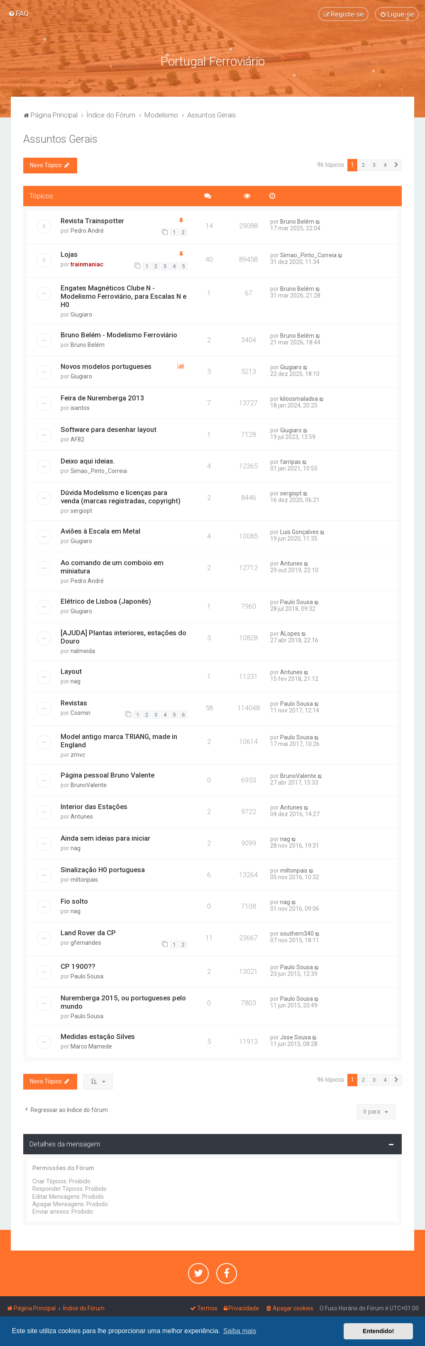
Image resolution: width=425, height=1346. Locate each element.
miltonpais (84, 879)
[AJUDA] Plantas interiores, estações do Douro (123, 636)
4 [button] (384, 164)
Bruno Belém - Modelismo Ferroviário (119, 335)
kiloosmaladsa (299, 398)
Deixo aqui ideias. (88, 460)
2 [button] (363, 164)
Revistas (74, 702)
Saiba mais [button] (239, 1330)
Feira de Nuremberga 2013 (102, 397)
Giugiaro (81, 314)
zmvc (78, 754)
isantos (80, 407)
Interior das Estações (94, 806)
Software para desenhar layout (108, 429)
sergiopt (81, 510)
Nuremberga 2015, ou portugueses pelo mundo (123, 1002)
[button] (396, 165)
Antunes (291, 563)
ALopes (290, 633)
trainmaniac (87, 264)
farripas (290, 461)
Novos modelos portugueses (106, 366)
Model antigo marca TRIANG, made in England (119, 740)
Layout (71, 671)
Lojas (69, 254)
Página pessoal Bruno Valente (107, 775)
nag (76, 681)
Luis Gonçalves (299, 531)
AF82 (77, 439)
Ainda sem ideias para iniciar (105, 838)
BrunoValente (89, 785)
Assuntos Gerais (60, 139)
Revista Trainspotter (92, 220)
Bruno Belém (297, 221)
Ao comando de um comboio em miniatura (112, 566)
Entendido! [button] (378, 1331)
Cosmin (80, 712)
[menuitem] (18, 13)
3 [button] (374, 164)
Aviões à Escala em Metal (100, 531)
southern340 (297, 933)
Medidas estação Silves (98, 1036)
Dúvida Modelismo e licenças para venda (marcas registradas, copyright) (121, 496)
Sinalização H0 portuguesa (103, 869)
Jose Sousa (295, 1037)
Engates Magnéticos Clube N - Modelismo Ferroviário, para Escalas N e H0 (123, 296)
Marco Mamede (91, 1046)
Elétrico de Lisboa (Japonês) (106, 601)
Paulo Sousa (296, 601)
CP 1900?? (78, 966)
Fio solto (74, 901)
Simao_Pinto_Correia (308, 254)
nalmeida (83, 650)
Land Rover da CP (88, 932)
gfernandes (86, 942)
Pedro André (87, 230)
